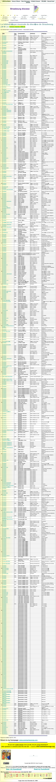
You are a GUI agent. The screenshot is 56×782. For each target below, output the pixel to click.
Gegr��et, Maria (5, 130)
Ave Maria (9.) (5, 82)
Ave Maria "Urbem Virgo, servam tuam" (7, 366)
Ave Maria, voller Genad (7, 273)
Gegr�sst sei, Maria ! (6, 90)
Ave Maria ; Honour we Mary (7, 430)
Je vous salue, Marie (6, 84)
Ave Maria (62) (5, 79)
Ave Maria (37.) (5, 158)
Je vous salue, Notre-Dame (7, 104)
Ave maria (4, 234)
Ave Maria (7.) (5, 80)
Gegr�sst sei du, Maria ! (7, 176)
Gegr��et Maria (5, 128)
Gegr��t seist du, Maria (7, 222)
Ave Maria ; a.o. (5, 280)
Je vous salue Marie (6, 126)
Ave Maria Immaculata (6, 482)
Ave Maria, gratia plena (6, 110)
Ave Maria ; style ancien (7, 358)
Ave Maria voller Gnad (6, 291)
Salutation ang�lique (6, 411)
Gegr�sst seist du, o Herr (7, 380)
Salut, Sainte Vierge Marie (7, 376)
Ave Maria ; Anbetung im (7, 442)
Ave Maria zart (5, 62)
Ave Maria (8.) (5, 232)
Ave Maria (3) (5, 264)
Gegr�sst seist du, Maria (7, 379)
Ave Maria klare (5, 60)
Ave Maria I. (4, 425)
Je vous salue (5, 492)
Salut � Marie (5, 310)
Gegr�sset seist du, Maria (7, 511)
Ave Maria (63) (5, 292)
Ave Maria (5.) (5, 320)
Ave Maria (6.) (5, 42)
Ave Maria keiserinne (6, 483)
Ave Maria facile (5, 167)
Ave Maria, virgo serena (7, 227)
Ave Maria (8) (5, 83)
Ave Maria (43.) (5, 284)
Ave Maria (4, 35)
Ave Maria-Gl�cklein (6, 207)
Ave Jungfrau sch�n (6, 341)
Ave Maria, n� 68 (5, 438)
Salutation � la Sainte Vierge (8, 485)
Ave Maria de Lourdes (6, 301)
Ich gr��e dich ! (5, 92)
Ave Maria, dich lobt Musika (7, 189)
